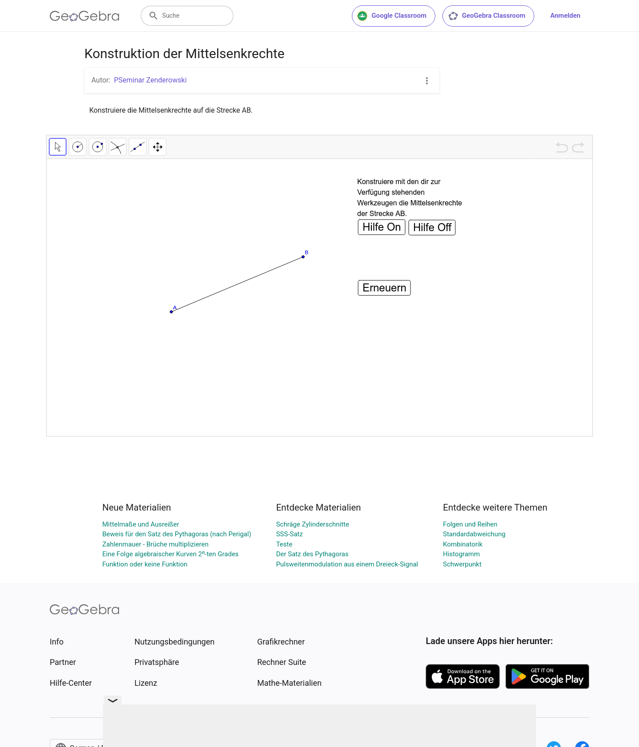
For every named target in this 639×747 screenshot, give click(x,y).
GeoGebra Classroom (486, 16)
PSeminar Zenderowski (150, 80)
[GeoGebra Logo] (84, 16)
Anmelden (565, 16)
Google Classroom (391, 16)
